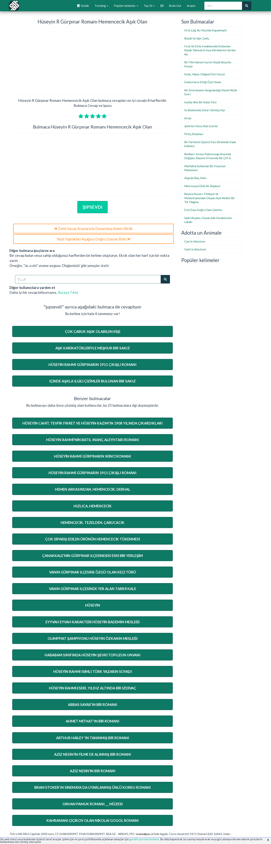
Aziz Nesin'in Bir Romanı (92, 771)
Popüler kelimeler (126, 5)
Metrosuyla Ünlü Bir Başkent (202, 186)
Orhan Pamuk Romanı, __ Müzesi (92, 804)
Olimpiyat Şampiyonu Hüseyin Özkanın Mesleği (93, 638)
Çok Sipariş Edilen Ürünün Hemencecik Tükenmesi (92, 539)
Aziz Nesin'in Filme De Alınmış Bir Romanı (92, 754)
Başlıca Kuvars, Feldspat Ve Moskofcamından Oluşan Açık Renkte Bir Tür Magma (209, 198)
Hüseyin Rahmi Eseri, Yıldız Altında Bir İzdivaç (92, 688)
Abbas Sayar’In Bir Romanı (92, 704)
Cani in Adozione (194, 241)
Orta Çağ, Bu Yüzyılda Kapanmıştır (205, 30)
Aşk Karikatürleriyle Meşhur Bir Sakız (92, 348)
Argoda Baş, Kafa (195, 178)
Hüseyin (92, 605)
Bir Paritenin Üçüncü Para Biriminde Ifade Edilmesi (210, 144)
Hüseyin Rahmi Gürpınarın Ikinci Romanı (92, 456)
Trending (101, 5)
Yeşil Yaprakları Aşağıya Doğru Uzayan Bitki (93, 239)
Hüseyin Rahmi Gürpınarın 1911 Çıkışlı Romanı (92, 364)
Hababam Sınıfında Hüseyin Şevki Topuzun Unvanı (92, 655)
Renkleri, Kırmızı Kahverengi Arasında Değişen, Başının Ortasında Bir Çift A (207, 156)
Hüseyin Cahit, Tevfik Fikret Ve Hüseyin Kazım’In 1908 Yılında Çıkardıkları (92, 423)
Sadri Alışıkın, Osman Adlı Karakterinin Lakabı (208, 220)
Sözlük (83, 5)
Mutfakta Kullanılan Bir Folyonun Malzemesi (205, 168)
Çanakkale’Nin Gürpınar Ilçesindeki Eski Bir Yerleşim (92, 555)
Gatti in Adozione (195, 249)
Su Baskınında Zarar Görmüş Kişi (204, 110)
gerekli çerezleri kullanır (144, 839)
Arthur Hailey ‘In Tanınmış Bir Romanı (92, 738)
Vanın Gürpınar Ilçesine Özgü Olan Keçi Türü (92, 572)
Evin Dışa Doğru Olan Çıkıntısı (203, 210)
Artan (187, 118)
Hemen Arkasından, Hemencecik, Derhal (92, 489)
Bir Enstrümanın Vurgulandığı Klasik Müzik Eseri (210, 92)
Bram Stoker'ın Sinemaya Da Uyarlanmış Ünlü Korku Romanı (92, 787)
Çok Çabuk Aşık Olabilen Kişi (92, 331)
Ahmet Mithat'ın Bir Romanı (93, 721)
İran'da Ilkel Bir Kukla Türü (200, 102)
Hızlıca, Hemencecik (93, 506)
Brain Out (175, 5)
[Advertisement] (92, 63)
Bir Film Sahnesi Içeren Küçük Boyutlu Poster (207, 64)
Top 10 (149, 5)
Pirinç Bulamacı (193, 134)
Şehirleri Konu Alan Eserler (201, 126)
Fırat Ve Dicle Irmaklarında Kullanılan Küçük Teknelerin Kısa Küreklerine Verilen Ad (210, 50)
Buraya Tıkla (68, 292)
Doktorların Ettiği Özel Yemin (202, 82)
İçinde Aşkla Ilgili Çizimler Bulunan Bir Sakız (92, 381)
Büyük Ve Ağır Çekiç (196, 38)
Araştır (191, 5)
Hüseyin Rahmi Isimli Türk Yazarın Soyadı (92, 671)
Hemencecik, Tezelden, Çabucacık (92, 522)
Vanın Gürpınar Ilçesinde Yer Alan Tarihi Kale (92, 588)
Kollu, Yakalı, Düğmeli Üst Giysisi (204, 74)
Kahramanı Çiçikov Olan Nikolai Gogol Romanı (92, 820)
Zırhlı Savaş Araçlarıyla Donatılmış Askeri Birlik (93, 228)
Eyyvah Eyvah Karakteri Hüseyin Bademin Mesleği (93, 622)
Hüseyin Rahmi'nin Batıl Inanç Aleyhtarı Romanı (92, 439)
